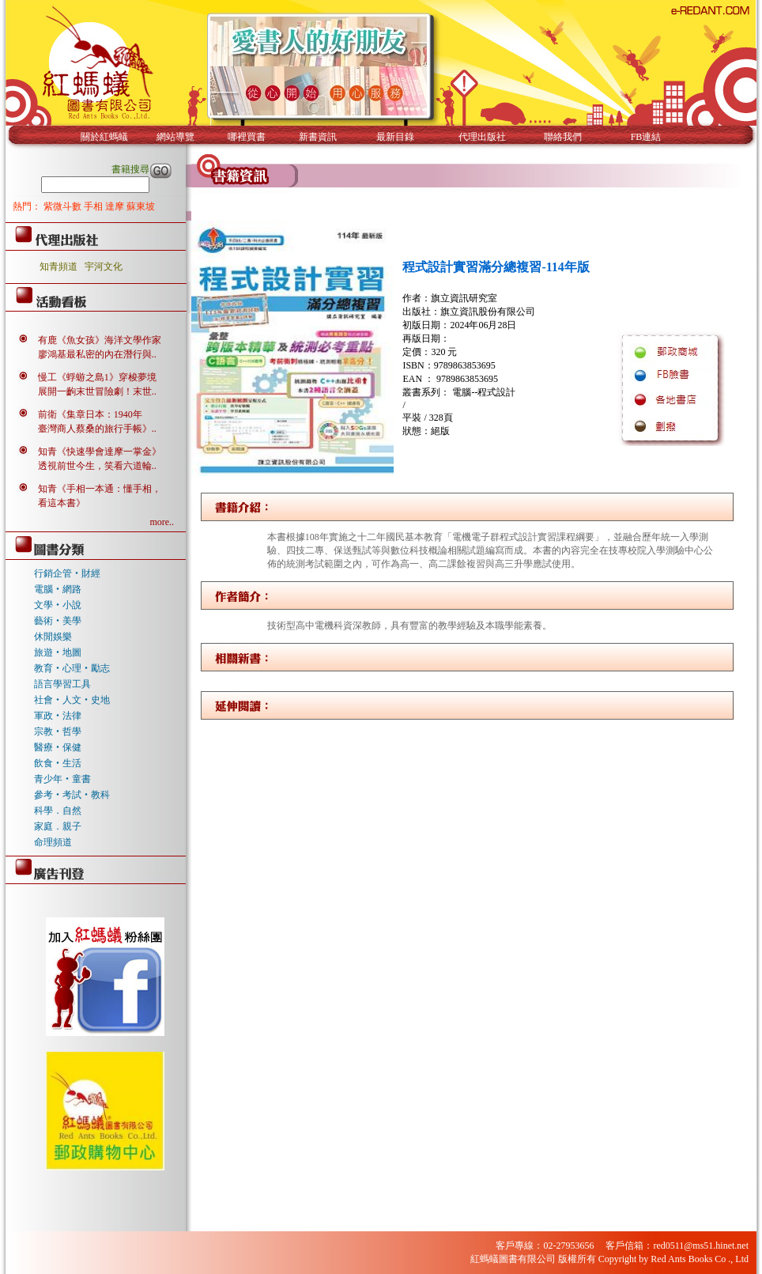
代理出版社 (482, 136)
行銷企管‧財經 (67, 573)
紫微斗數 (63, 206)
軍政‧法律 (57, 715)
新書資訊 (318, 136)
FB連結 (646, 136)
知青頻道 (58, 266)
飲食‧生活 (57, 763)
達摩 (115, 206)
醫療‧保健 (57, 747)
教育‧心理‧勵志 (72, 668)
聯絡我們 (563, 136)
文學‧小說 (57, 605)
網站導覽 (175, 136)
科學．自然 (57, 810)
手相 (94, 206)
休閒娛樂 (53, 636)
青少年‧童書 (62, 778)
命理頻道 (53, 842)
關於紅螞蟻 (104, 136)
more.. (161, 521)
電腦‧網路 (57, 589)
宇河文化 (104, 266)
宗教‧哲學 (57, 731)
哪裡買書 (247, 136)
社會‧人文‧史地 (72, 699)
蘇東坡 (140, 206)
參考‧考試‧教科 (72, 794)
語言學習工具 (62, 684)
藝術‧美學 (57, 620)
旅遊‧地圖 (57, 652)
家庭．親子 (57, 826)
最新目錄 (395, 136)
